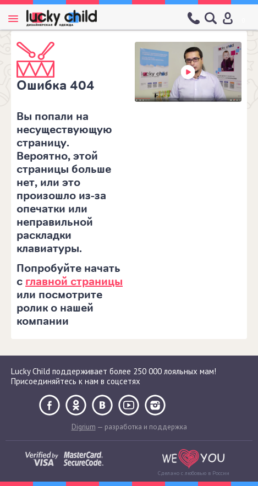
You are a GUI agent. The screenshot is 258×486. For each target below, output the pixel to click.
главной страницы (74, 281)
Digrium (84, 427)
